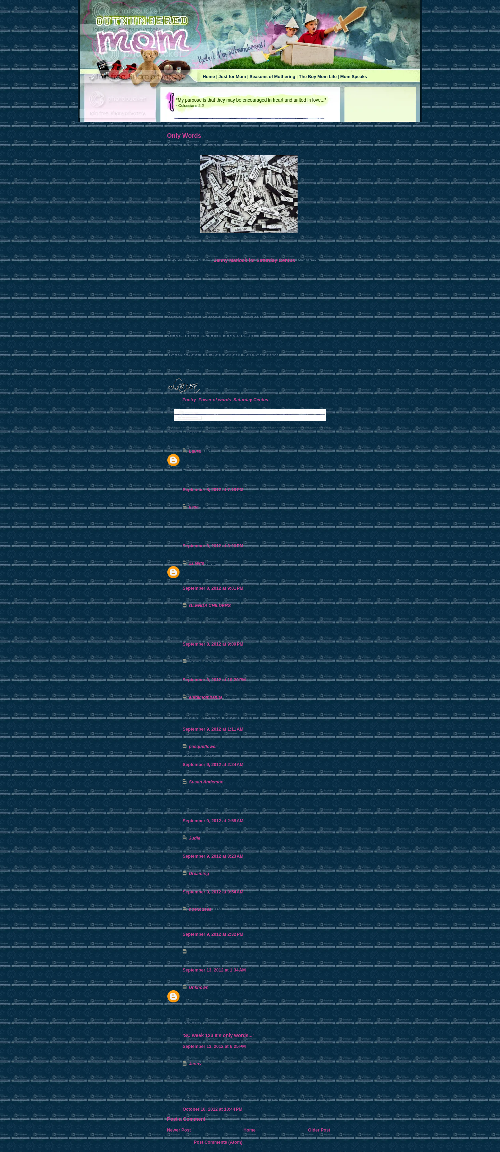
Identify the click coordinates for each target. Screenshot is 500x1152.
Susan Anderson (206, 782)
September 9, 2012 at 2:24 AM (213, 764)
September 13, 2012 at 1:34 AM (214, 970)
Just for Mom (232, 76)
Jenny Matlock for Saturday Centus (254, 260)
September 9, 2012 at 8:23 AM (213, 856)
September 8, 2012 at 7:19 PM (213, 489)
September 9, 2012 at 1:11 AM (213, 729)
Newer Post (179, 1130)
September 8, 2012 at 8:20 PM (213, 546)
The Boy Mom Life (318, 76)
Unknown (199, 987)
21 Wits (196, 563)
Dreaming (199, 873)
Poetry (189, 399)
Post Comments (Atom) (218, 1142)
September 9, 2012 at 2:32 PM (213, 934)
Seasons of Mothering (272, 76)
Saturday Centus (250, 399)
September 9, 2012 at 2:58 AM (213, 820)
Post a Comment (186, 1119)
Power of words (214, 399)
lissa (194, 507)
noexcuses (200, 909)
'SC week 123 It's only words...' (218, 1035)
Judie (194, 838)
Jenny (195, 1063)
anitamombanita (206, 697)
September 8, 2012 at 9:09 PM (213, 644)
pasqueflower (203, 746)
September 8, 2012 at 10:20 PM (214, 680)
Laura (195, 451)
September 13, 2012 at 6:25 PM (214, 1046)
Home (209, 76)
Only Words (184, 135)
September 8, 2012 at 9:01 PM (213, 588)
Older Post (319, 1130)
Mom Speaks (353, 76)
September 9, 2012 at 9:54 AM (213, 892)
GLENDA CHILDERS (210, 605)
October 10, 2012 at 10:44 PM (212, 1109)
